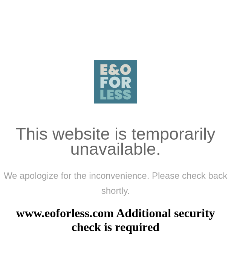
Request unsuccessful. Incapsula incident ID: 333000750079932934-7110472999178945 (115, 135)
